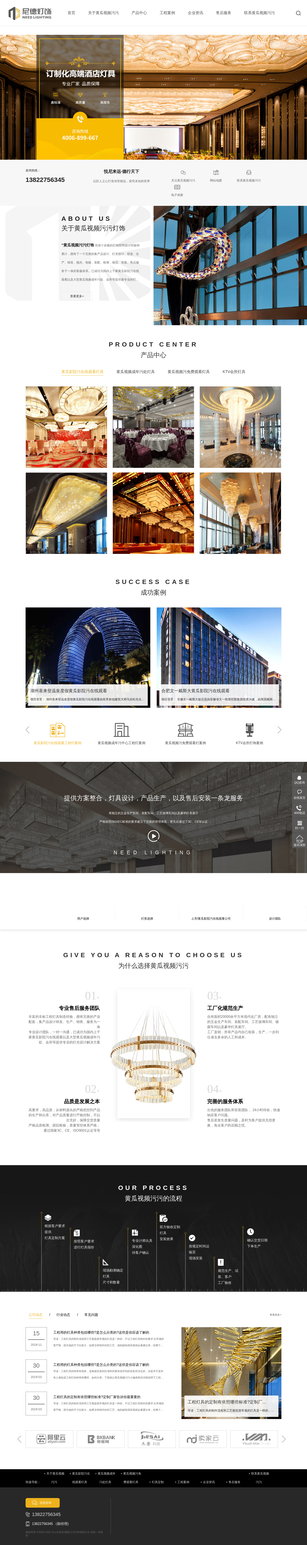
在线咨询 (45, 1502)
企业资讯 (195, 13)
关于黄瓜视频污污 (103, 13)
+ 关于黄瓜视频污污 (54, 1478)
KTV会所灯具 (234, 372)
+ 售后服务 (233, 1482)
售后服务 (223, 13)
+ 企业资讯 (207, 1482)
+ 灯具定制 (156, 1482)
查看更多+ (77, 296)
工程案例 (167, 13)
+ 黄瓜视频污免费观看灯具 (131, 1478)
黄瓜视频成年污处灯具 (135, 372)
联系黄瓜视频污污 (259, 13)
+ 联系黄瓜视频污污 (259, 1478)
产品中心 (139, 13)
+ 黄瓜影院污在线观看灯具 (80, 1478)
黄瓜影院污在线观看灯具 (82, 372)
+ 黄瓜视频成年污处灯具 (105, 1478)
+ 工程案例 (182, 1482)
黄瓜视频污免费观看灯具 (189, 372)
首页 (71, 13)
